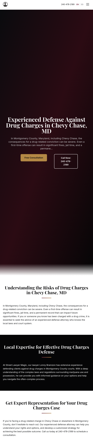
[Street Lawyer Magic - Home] (5, 4)
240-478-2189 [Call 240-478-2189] (67, 4)
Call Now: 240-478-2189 (66, 161)
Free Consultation (33, 157)
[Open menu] (87, 4)
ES (82, 4)
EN (77, 4)
